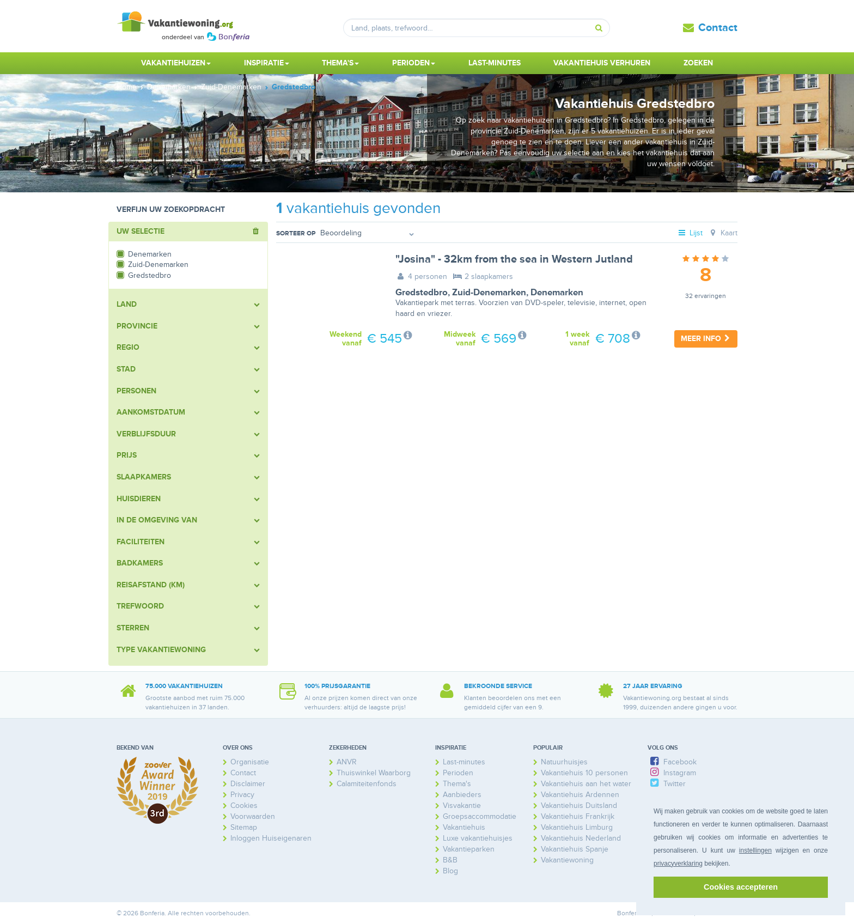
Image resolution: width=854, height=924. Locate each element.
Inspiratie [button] (266, 63)
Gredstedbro (421, 292)
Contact (717, 27)
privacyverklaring (678, 863)
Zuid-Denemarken (489, 292)
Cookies (244, 805)
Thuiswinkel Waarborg (374, 772)
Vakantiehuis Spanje (574, 849)
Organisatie (249, 762)
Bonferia (629, 913)
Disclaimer (247, 783)
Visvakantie (462, 805)
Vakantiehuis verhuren (601, 63)
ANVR (347, 762)
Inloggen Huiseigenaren (271, 838)
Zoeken (698, 63)
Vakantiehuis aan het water (586, 783)
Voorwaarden (252, 816)
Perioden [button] (413, 63)
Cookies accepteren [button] (741, 887)
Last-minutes (494, 63)
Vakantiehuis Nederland (581, 838)
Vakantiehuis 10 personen (584, 772)
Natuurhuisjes (564, 762)
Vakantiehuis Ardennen (580, 794)
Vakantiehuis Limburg (577, 827)
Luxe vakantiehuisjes (478, 838)
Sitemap (243, 827)
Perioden (458, 772)
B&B (450, 860)
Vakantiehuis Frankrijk (577, 816)
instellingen (755, 850)
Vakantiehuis (464, 827)
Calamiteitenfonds (366, 783)
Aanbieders (462, 794)
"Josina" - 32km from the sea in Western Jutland (514, 259)
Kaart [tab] (722, 233)
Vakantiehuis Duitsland (579, 805)
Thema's (457, 783)
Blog (450, 871)
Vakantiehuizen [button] (176, 63)
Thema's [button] (340, 63)
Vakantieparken (469, 849)
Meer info (706, 338)
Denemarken (556, 292)
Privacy (242, 794)
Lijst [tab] (690, 233)
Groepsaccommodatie (479, 816)
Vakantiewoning (567, 860)
